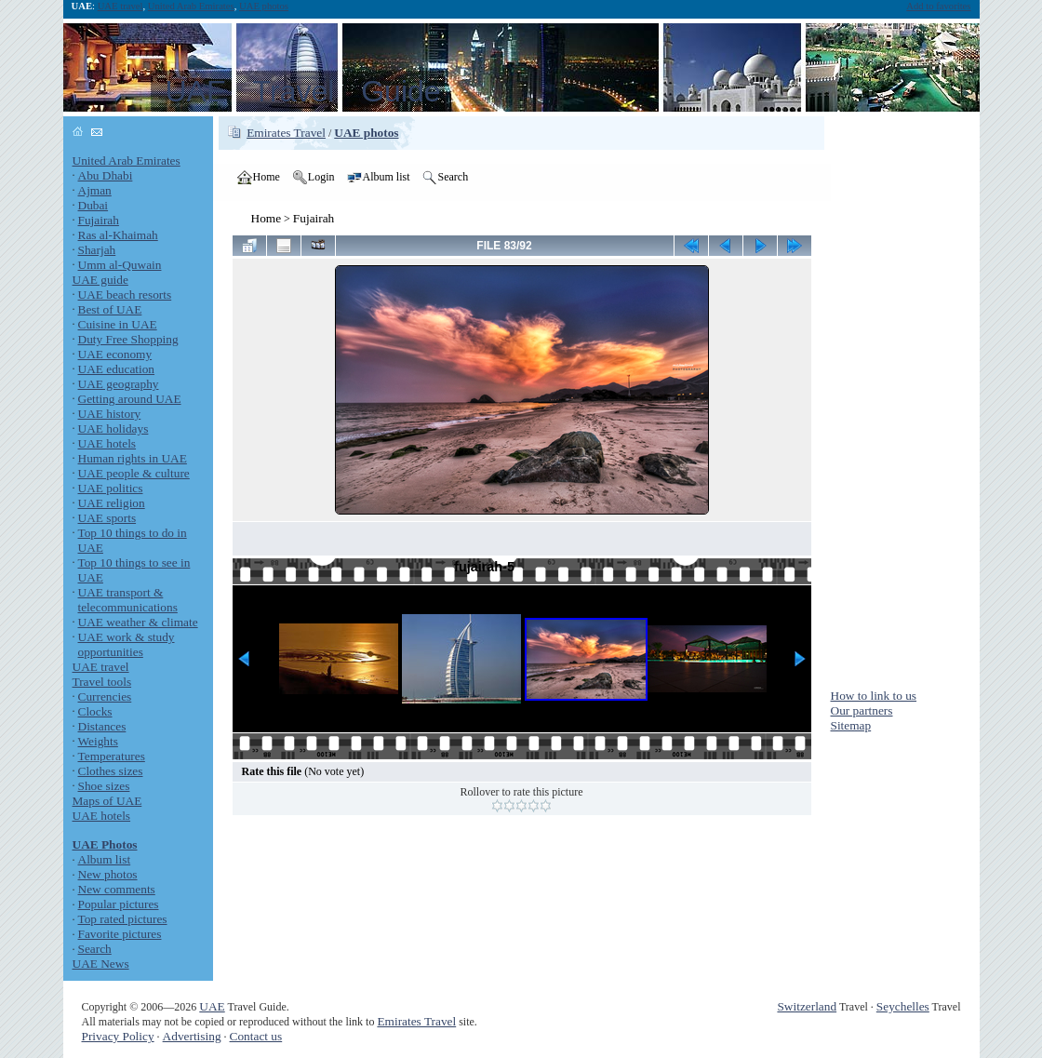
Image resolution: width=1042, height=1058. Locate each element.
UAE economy (115, 354)
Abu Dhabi (105, 175)
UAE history (109, 414)
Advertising (192, 1036)
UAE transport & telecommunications (128, 599)
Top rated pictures (122, 919)
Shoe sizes (104, 786)
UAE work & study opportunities (126, 644)
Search (95, 949)
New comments (116, 889)
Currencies (105, 696)
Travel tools (102, 682)
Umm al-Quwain (120, 265)
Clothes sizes (110, 771)
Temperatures (111, 756)
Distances (102, 726)
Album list (104, 859)
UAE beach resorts (125, 294)
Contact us (256, 1036)
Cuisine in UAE (117, 324)
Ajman (95, 190)
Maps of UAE (107, 801)
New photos (108, 874)
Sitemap (851, 725)
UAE (211, 1006)
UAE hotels (107, 443)
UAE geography (118, 384)
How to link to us (874, 696)
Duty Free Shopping (128, 339)
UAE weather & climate (138, 622)
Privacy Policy (118, 1036)
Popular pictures (118, 904)
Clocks (95, 711)
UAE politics (110, 488)
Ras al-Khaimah (118, 235)
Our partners (862, 710)
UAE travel (120, 6)
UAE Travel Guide (303, 91)
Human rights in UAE (132, 458)
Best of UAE (110, 309)
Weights (98, 741)
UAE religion (111, 503)
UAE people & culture (134, 473)
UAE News (101, 964)
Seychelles (902, 1006)
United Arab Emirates (191, 6)
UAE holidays (113, 428)
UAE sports (107, 518)
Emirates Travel (286, 133)
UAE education (116, 369)
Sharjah (97, 250)
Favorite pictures (120, 934)
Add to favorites (938, 6)
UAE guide (100, 280)
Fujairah (98, 220)
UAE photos (263, 6)
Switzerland (806, 1006)
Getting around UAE (129, 399)
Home (266, 218)
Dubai (93, 205)
